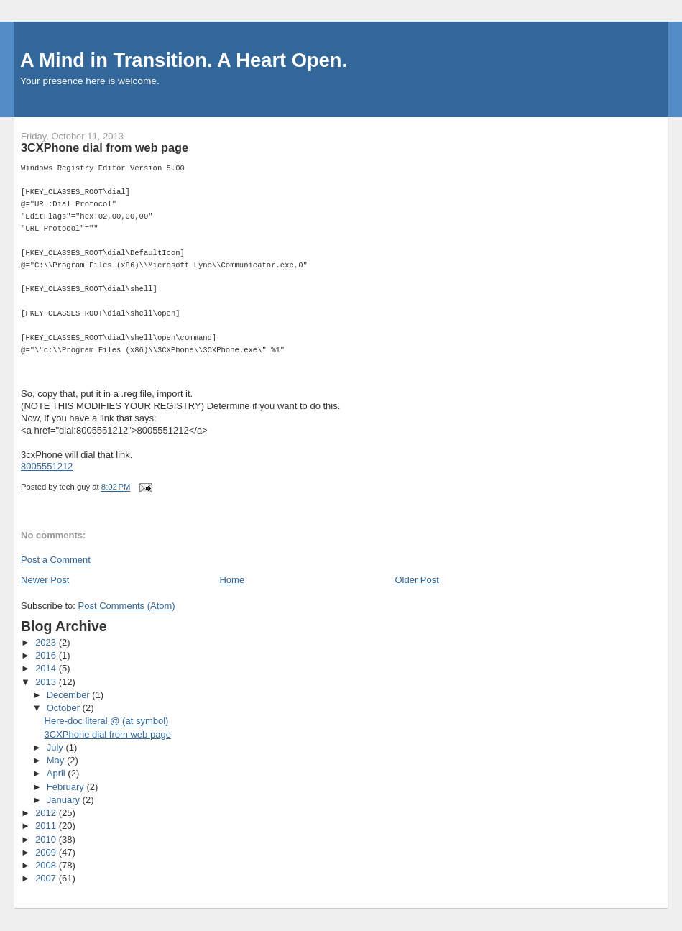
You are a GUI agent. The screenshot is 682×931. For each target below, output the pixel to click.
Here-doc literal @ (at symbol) (107, 720)
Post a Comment (56, 559)
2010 (47, 839)
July (56, 747)
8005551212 (47, 466)
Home (231, 579)
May (57, 760)
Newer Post (45, 579)
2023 (47, 642)
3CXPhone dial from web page (108, 734)
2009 (47, 852)
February (67, 786)
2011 (47, 825)
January (65, 799)
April (57, 773)
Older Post (416, 579)
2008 (47, 865)
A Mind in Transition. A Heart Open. (183, 60)
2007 (47, 878)
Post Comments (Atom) (126, 605)
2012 (47, 812)
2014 (47, 668)
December (70, 694)
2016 (47, 655)
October (65, 707)
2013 (47, 682)
